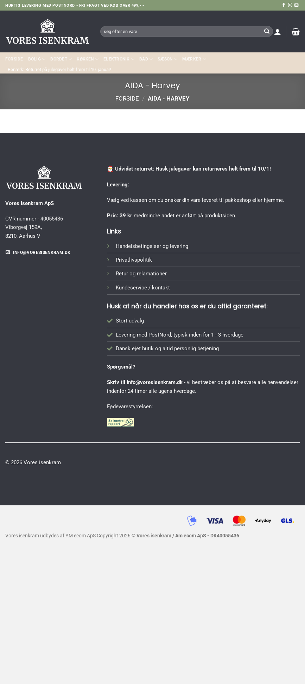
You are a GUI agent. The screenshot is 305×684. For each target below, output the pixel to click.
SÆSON (167, 59)
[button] (277, 31)
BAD (146, 59)
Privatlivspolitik (134, 260)
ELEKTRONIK (118, 59)
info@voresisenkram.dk (155, 382)
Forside (14, 59)
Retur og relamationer (141, 273)
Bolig (37, 59)
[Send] (266, 31)
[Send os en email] (296, 5)
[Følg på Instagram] (290, 5)
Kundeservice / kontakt (143, 288)
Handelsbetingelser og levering (152, 246)
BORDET (61, 59)
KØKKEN (88, 59)
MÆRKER (194, 59)
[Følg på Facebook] (284, 5)
